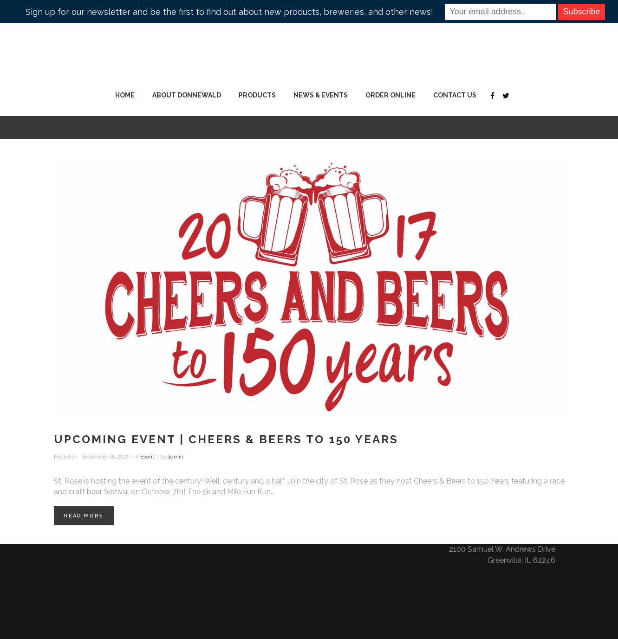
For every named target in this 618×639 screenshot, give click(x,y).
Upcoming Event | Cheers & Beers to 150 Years (226, 439)
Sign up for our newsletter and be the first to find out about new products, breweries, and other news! (229, 12)
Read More (84, 516)
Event (147, 457)
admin (175, 457)
